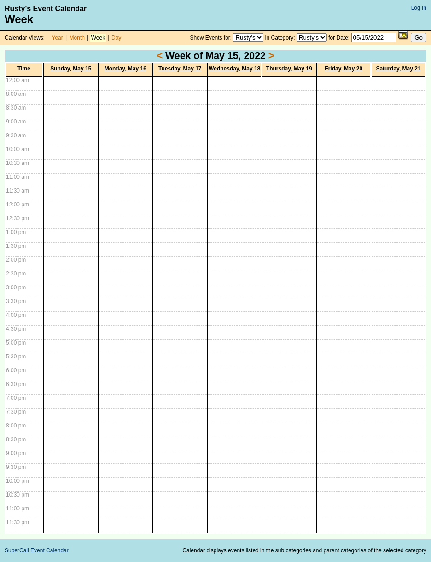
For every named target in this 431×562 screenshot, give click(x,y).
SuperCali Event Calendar (37, 550)
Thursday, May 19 (289, 68)
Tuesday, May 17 (180, 68)
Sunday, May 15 (70, 68)
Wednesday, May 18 (234, 68)
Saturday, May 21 (398, 68)
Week (98, 38)
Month (77, 38)
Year (57, 38)
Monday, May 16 (125, 68)
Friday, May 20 (343, 68)
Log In (418, 8)
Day (116, 38)
